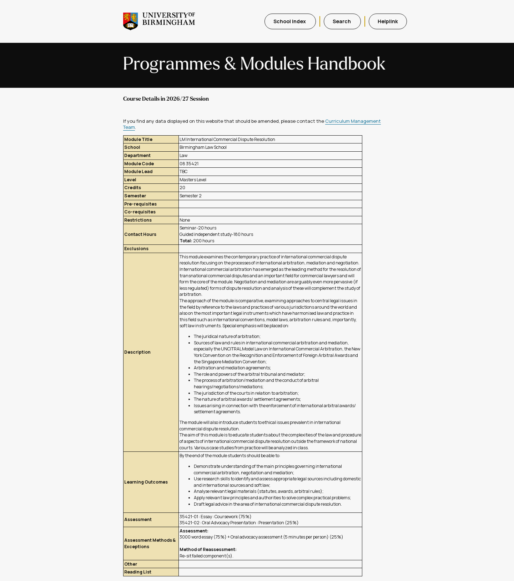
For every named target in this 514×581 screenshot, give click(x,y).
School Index (290, 21)
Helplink (388, 21)
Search (342, 21)
